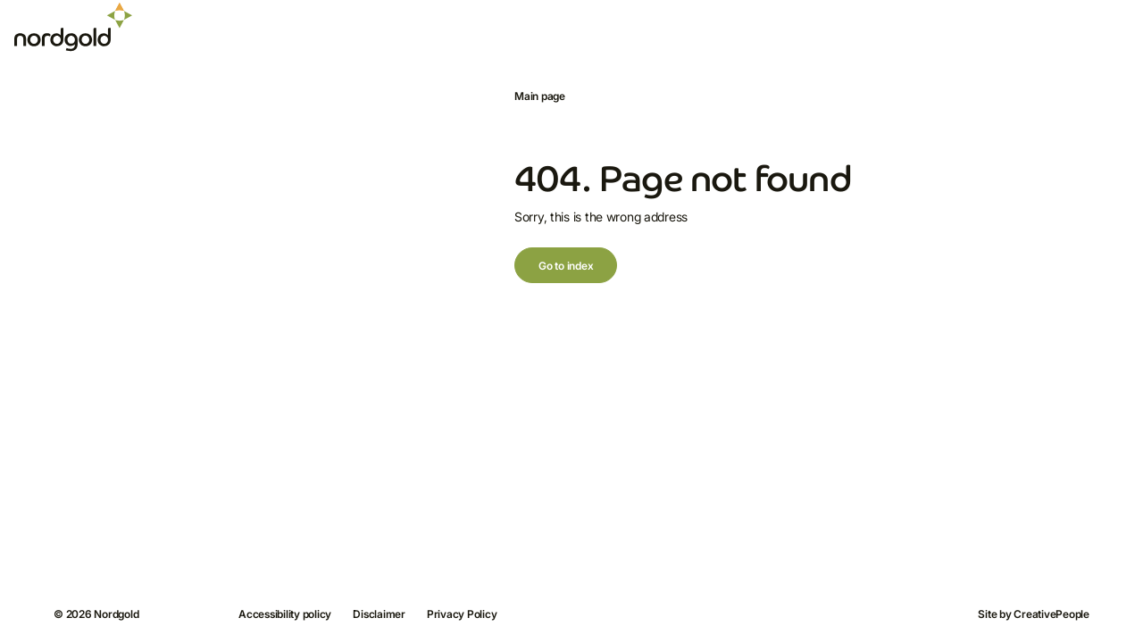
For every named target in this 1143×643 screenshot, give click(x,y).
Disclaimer (379, 614)
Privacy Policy (462, 614)
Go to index (565, 265)
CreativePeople (1051, 614)
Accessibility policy (284, 614)
